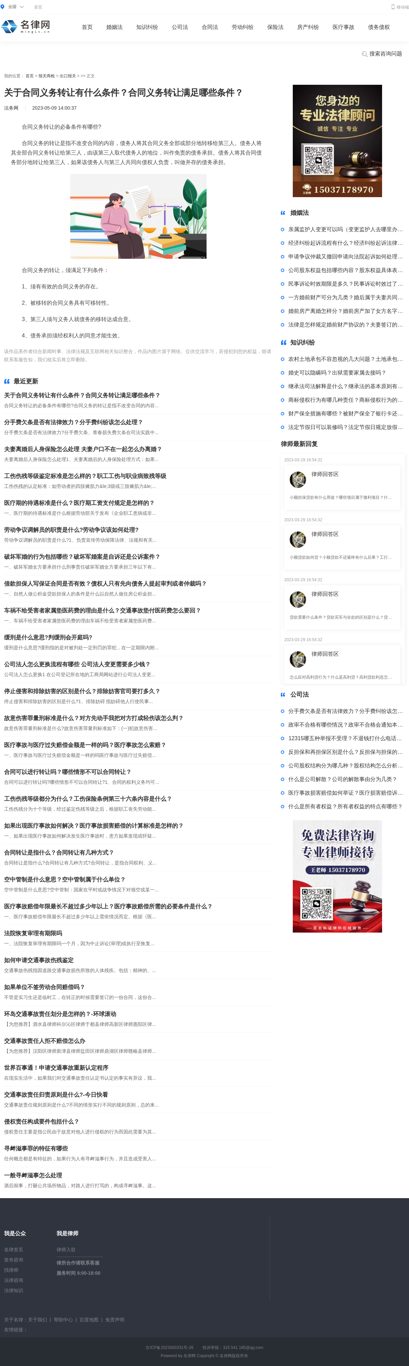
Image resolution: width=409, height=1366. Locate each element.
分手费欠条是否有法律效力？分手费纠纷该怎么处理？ (73, 422)
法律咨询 (13, 1280)
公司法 (180, 27)
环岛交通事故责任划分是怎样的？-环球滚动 (60, 1014)
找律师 (11, 1270)
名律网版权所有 (233, 1355)
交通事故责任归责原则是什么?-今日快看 (56, 1095)
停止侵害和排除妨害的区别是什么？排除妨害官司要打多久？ (82, 691)
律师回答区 (325, 474)
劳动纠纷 (243, 27)
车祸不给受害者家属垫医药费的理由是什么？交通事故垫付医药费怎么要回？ (102, 610)
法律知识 (13, 1290)
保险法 (275, 27)
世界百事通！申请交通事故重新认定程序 (56, 1068)
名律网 (189, 1355)
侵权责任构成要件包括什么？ (41, 1121)
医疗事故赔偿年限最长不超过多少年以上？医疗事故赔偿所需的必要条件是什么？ (108, 906)
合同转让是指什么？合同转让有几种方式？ (59, 852)
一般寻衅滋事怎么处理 (33, 1175)
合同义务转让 (121, 359)
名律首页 (13, 1249)
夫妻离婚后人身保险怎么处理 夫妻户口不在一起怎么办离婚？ (83, 449)
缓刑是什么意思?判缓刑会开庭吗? (48, 637)
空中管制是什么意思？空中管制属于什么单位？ (65, 879)
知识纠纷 (147, 27)
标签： (98, 359)
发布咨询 (13, 1259)
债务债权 (379, 27)
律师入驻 (66, 1249)
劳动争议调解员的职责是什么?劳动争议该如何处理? (71, 530)
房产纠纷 (308, 27)
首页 (38, 7)
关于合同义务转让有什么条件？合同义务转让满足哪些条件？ (82, 395)
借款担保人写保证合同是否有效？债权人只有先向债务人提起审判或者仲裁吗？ (105, 584)
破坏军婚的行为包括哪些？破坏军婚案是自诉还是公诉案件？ (82, 557)
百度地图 (89, 1319)
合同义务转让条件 (156, 359)
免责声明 (114, 1319)
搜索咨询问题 (381, 54)
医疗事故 (343, 27)
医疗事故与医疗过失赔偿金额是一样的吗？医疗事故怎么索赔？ (85, 745)
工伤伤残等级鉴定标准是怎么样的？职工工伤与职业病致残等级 (85, 476)
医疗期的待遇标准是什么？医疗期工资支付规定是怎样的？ (79, 503)
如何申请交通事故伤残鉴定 (39, 960)
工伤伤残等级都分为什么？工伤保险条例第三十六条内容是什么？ (88, 799)
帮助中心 (63, 1319)
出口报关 (68, 76)
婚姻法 (114, 27)
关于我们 (37, 1319)
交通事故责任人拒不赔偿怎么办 (44, 1041)
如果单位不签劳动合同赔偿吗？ (44, 987)
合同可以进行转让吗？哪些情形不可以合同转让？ (68, 772)
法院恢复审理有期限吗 (33, 933)
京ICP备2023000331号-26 (169, 1347)
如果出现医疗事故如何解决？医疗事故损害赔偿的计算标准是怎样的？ (94, 826)
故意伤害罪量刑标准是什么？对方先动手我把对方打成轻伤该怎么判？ (94, 718)
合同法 (210, 27)
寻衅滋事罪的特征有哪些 (36, 1148)
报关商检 (47, 76)
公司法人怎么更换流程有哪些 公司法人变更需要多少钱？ (77, 664)
